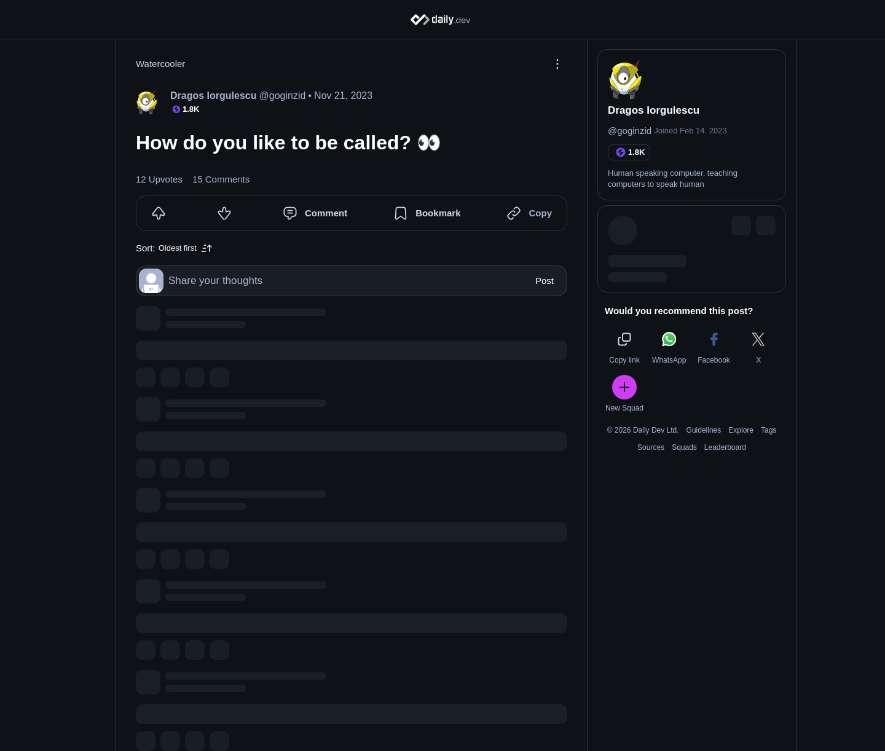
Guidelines (704, 430)
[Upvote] (158, 213)
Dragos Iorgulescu (653, 110)
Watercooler (160, 63)
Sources (650, 447)
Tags (768, 430)
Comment (326, 213)
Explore (740, 430)
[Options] (557, 64)
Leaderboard (725, 447)
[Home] (443, 19)
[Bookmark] (400, 213)
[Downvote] (224, 213)
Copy (540, 213)
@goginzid (629, 130)
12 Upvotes (159, 179)
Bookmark (437, 213)
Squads (684, 447)
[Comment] (290, 213)
